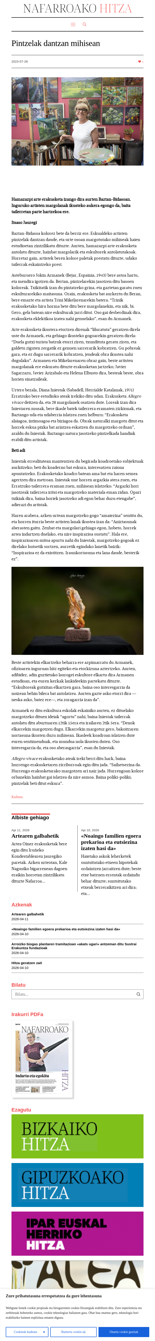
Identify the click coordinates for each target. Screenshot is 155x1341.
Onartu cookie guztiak (124, 1332)
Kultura (17, 797)
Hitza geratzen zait (26, 969)
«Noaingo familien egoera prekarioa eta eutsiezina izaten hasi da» (111, 842)
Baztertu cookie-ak (73, 1332)
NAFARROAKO (77, 8)
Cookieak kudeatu (25, 1332)
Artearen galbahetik (35, 836)
